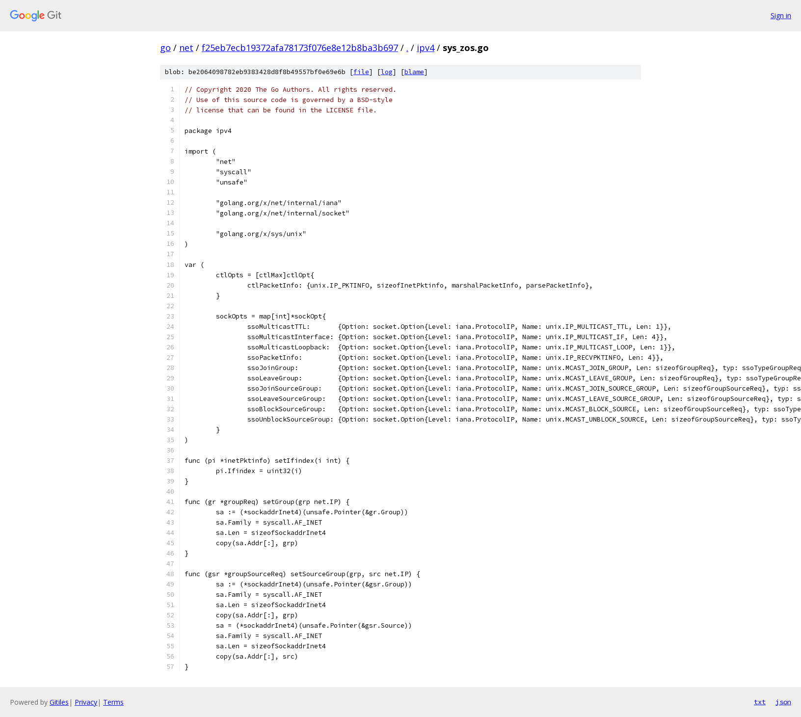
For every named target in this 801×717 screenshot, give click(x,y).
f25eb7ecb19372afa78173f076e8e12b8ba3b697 (300, 47)
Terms (113, 702)
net (186, 47)
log (387, 72)
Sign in (781, 15)
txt (760, 701)
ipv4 (425, 47)
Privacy (86, 702)
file (361, 72)
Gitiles (59, 702)
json (783, 701)
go (165, 47)
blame (414, 72)
